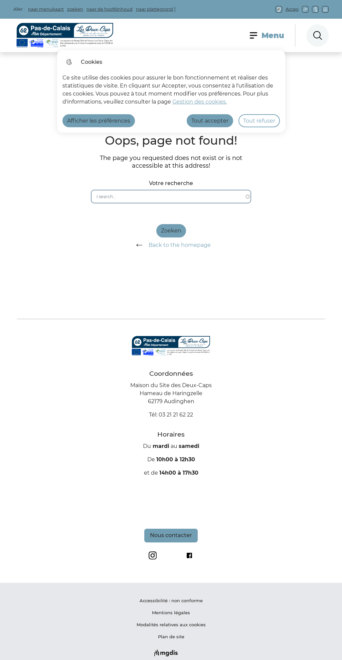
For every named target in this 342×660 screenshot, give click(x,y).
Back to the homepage (171, 245)
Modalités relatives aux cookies (171, 624)
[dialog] (171, 91)
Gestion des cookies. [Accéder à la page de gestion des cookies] (199, 102)
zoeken (75, 9)
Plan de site (171, 636)
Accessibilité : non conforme (171, 600)
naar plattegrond (154, 9)
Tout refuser (259, 121)
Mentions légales (171, 612)
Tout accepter (209, 121)
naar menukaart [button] (46, 9)
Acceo (292, 9)
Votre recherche (171, 183)
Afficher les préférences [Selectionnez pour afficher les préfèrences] (98, 121)
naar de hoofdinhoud (110, 9)
